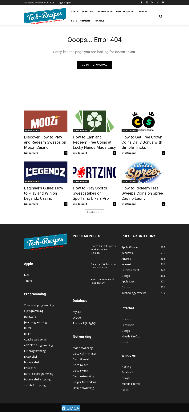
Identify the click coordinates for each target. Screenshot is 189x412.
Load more (94, 207)
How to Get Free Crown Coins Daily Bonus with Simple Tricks (143, 140)
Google (126, 325)
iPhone (28, 275)
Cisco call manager (84, 348)
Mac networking (83, 342)
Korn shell (30, 363)
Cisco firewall (81, 354)
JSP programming (35, 346)
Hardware (30, 311)
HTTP (27, 328)
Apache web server (35, 334)
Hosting (126, 314)
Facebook (128, 320)
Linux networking (83, 382)
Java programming (35, 317)
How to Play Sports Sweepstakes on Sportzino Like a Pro (92, 190)
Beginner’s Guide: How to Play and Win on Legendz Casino (45, 188)
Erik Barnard (31, 150)
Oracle (77, 312)
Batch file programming (38, 368)
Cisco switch (80, 365)
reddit (125, 337)
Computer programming (39, 300)
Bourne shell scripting (37, 374)
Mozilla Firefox (131, 331)
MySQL (77, 307)
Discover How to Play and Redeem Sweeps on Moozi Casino (43, 142)
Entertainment (32, 131)
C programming (33, 306)
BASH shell (30, 351)
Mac (26, 270)
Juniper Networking (84, 377)
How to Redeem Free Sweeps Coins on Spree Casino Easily (142, 188)
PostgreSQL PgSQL (85, 318)
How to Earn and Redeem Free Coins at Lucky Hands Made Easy (94, 142)
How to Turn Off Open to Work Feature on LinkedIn (103, 244)
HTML (28, 323)
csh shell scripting (35, 380)
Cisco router (80, 360)
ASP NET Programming (38, 340)
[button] (160, 16)
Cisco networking (83, 371)
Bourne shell (31, 357)
